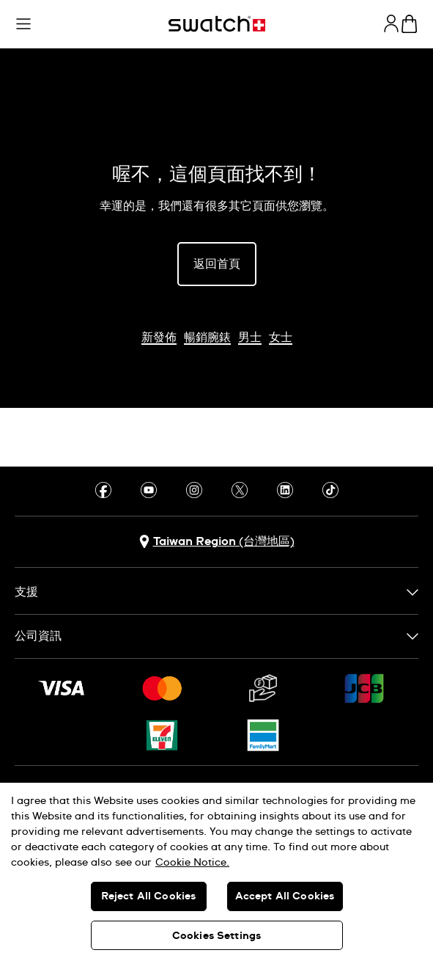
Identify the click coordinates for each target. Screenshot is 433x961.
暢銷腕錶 (207, 337)
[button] (23, 24)
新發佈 (159, 337)
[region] (216, 872)
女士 (280, 337)
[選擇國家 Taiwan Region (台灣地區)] (217, 541)
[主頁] (217, 23)
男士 (250, 337)
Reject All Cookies (148, 896)
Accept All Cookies (285, 896)
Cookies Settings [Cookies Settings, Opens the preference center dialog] (216, 936)
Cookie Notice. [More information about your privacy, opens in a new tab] (192, 863)
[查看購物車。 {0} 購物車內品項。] (409, 24)
